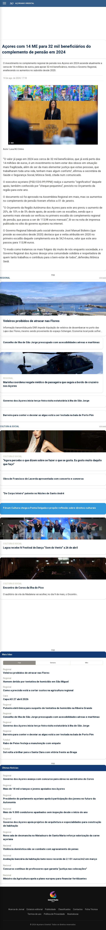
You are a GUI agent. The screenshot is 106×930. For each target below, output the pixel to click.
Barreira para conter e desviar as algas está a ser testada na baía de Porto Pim (48, 415)
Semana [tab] (53, 663)
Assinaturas (72, 914)
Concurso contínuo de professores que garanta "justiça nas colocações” (45, 868)
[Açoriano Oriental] (53, 902)
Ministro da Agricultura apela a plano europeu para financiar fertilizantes (45, 878)
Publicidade (50, 909)
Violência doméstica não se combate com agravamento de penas (40, 849)
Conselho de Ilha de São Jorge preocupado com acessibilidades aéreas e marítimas (51, 342)
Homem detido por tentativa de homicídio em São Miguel (36, 681)
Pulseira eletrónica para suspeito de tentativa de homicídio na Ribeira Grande (47, 708)
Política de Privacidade (54, 914)
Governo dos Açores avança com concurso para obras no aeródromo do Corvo (48, 779)
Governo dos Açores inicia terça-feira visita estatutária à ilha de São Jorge (46, 400)
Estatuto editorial (35, 909)
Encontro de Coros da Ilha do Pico (23, 587)
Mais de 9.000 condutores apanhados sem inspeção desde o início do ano (45, 812)
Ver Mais (102, 278)
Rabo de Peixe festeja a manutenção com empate (32, 743)
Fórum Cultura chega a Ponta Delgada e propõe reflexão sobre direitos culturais (49, 507)
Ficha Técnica (91, 909)
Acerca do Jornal (16, 909)
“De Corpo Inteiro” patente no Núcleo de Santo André (33, 493)
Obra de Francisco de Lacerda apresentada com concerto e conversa (43, 478)
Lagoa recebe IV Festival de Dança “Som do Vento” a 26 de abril (40, 547)
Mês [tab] (86, 663)
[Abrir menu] (4, 3)
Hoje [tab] (19, 663)
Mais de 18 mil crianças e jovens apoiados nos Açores (34, 788)
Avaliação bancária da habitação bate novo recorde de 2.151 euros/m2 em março (50, 858)
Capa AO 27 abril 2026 (15, 699)
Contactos (78, 909)
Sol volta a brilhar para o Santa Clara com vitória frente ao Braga (40, 752)
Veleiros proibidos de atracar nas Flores (31, 321)
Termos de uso (34, 914)
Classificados (64, 909)
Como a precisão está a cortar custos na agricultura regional (38, 690)
